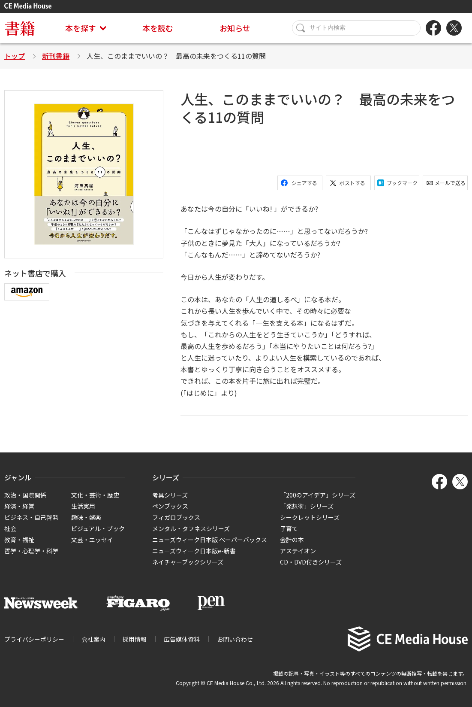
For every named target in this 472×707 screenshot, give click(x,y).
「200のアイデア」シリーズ (317, 495)
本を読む (157, 27)
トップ (14, 56)
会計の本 (292, 539)
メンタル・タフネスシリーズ (191, 528)
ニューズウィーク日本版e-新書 (194, 550)
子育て (289, 528)
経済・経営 (19, 506)
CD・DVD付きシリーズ (311, 562)
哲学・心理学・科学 (31, 550)
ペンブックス (170, 506)
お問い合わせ (235, 639)
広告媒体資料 (182, 639)
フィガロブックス (176, 517)
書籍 (19, 28)
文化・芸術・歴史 (95, 495)
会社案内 (93, 639)
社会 (10, 528)
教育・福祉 (19, 539)
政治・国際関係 (25, 495)
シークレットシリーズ (310, 517)
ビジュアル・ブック (98, 528)
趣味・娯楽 (86, 517)
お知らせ (234, 27)
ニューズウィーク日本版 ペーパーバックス (209, 539)
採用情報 (135, 639)
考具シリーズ (170, 495)
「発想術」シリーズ (307, 506)
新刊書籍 (55, 56)
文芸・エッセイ (92, 539)
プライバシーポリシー (34, 639)
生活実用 (83, 506)
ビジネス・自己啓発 (31, 517)
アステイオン (298, 550)
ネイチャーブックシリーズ (187, 562)
